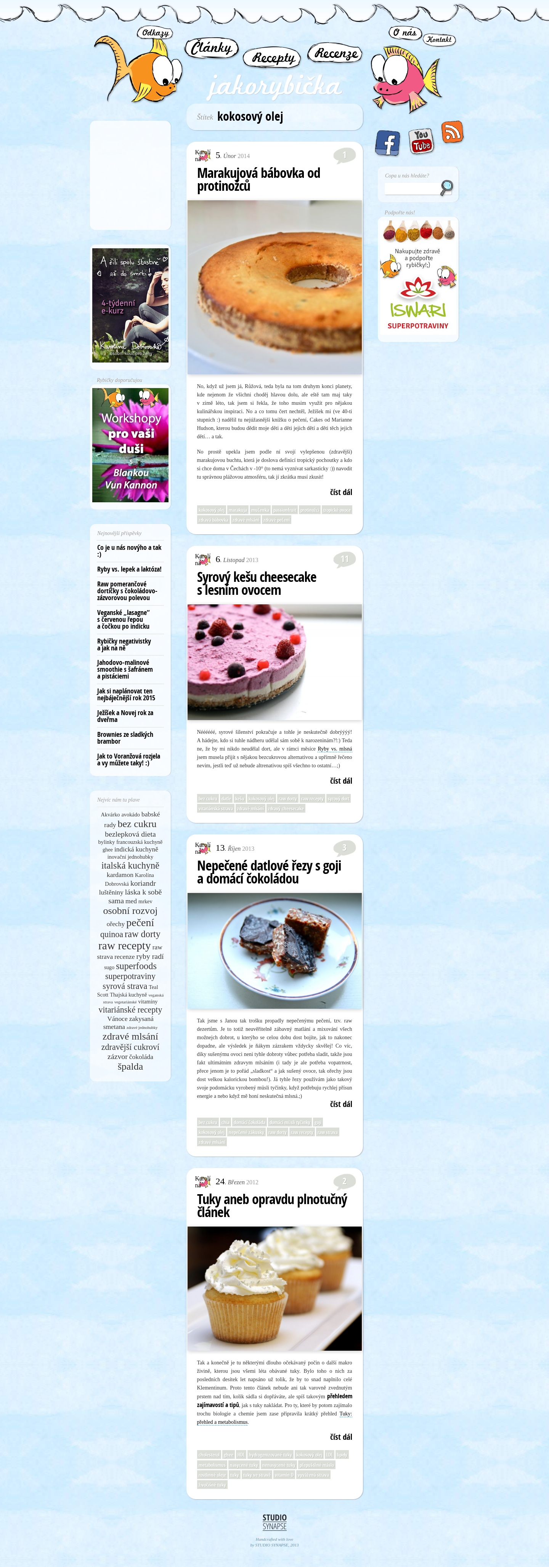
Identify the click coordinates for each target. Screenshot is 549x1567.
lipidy (342, 1455)
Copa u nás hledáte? (407, 176)
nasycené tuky (244, 1465)
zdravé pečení (276, 520)
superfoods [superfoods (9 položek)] (136, 966)
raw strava (328, 1132)
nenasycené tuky (278, 1465)
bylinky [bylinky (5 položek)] (106, 842)
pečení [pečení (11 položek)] (140, 922)
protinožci (309, 510)
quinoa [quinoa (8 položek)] (111, 934)
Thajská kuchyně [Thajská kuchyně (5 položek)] (128, 995)
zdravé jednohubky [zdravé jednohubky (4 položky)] (142, 1027)
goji (318, 1122)
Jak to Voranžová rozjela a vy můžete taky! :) (128, 759)
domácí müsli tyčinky (290, 1122)
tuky (234, 1475)
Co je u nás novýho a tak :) (129, 551)
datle (226, 798)
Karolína (203, 155)
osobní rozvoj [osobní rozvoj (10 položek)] (130, 910)
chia (226, 1122)
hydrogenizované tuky (270, 1455)
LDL (329, 1455)
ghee (228, 1455)
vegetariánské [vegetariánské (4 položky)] (125, 1002)
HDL (241, 1455)
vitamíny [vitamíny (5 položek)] (148, 1001)
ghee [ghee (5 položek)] (108, 850)
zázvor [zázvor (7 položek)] (118, 1056)
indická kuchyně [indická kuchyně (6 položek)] (136, 849)
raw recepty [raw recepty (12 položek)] (124, 945)
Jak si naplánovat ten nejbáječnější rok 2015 (126, 694)
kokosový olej (212, 510)
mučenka (260, 510)
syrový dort (338, 798)
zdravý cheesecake (286, 808)
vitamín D (284, 1475)
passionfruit (284, 510)
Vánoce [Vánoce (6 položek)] (117, 1018)
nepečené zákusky (246, 1132)
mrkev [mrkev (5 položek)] (145, 901)
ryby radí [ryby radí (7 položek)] (150, 956)
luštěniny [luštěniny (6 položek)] (111, 892)
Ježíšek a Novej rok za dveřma (125, 716)
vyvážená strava (313, 1475)
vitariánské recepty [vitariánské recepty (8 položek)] (130, 1009)
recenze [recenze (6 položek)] (124, 956)
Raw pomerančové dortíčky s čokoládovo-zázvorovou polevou (127, 591)
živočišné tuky (212, 1485)
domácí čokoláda (249, 1122)
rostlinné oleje (212, 1475)
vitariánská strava (216, 808)
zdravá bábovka (213, 520)
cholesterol (209, 1455)
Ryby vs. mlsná (335, 749)
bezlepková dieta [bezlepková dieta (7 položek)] (130, 834)
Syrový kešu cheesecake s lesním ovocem (256, 583)
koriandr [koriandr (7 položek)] (143, 883)
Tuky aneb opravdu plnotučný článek (272, 1205)
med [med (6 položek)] (131, 901)
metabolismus (212, 1465)
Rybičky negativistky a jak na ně (124, 644)
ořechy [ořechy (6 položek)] (116, 924)
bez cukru (208, 798)
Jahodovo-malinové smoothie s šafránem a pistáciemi (125, 669)
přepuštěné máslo (317, 1465)
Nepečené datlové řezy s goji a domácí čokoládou (269, 872)
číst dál (341, 492)
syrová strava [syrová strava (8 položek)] (125, 986)
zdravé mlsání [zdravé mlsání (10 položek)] (130, 1036)
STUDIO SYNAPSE (271, 1545)
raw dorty (288, 798)
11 (344, 558)
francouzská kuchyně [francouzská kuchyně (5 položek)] (139, 842)
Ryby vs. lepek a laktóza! (129, 569)
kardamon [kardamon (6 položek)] (120, 875)
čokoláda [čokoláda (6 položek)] (141, 1057)
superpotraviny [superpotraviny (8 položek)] (130, 976)
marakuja (238, 510)
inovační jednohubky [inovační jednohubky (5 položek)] (130, 857)
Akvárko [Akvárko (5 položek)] (110, 814)
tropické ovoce (337, 510)
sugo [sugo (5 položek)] (109, 967)
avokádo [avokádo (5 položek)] (131, 814)
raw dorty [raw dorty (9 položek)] (143, 934)
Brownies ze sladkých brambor (125, 738)
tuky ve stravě (257, 1475)
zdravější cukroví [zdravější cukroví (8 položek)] (130, 1047)
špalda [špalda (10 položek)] (130, 1066)
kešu (239, 798)
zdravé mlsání (246, 520)
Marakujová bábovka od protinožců (258, 179)
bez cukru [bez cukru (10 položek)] (136, 823)
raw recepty (312, 798)
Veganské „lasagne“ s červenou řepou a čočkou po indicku (123, 619)
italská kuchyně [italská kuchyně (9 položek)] (130, 865)
